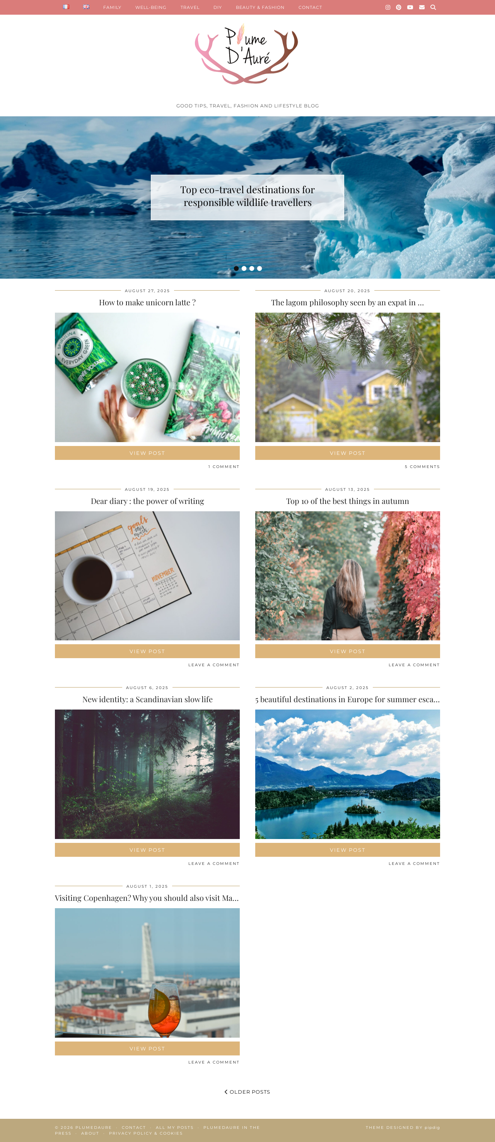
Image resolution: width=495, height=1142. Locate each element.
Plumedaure (93, 1127)
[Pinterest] (399, 7)
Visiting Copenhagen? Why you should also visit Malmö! (151, 897)
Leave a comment (214, 664)
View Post (147, 453)
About (90, 1133)
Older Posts (247, 1092)
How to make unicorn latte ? (147, 302)
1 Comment (224, 466)
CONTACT (310, 7)
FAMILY (112, 7)
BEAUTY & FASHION (260, 7)
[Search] (433, 7)
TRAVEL (190, 7)
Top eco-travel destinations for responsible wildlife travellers (247, 195)
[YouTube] (410, 7)
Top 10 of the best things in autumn (347, 500)
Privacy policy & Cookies (146, 1133)
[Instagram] (388, 7)
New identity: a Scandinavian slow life (147, 699)
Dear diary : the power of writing (147, 500)
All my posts (175, 1127)
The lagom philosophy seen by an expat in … (347, 302)
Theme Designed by (403, 1127)
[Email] (422, 7)
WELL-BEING (151, 7)
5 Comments (422, 466)
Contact (134, 1127)
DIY (217, 7)
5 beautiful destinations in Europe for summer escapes (350, 699)
